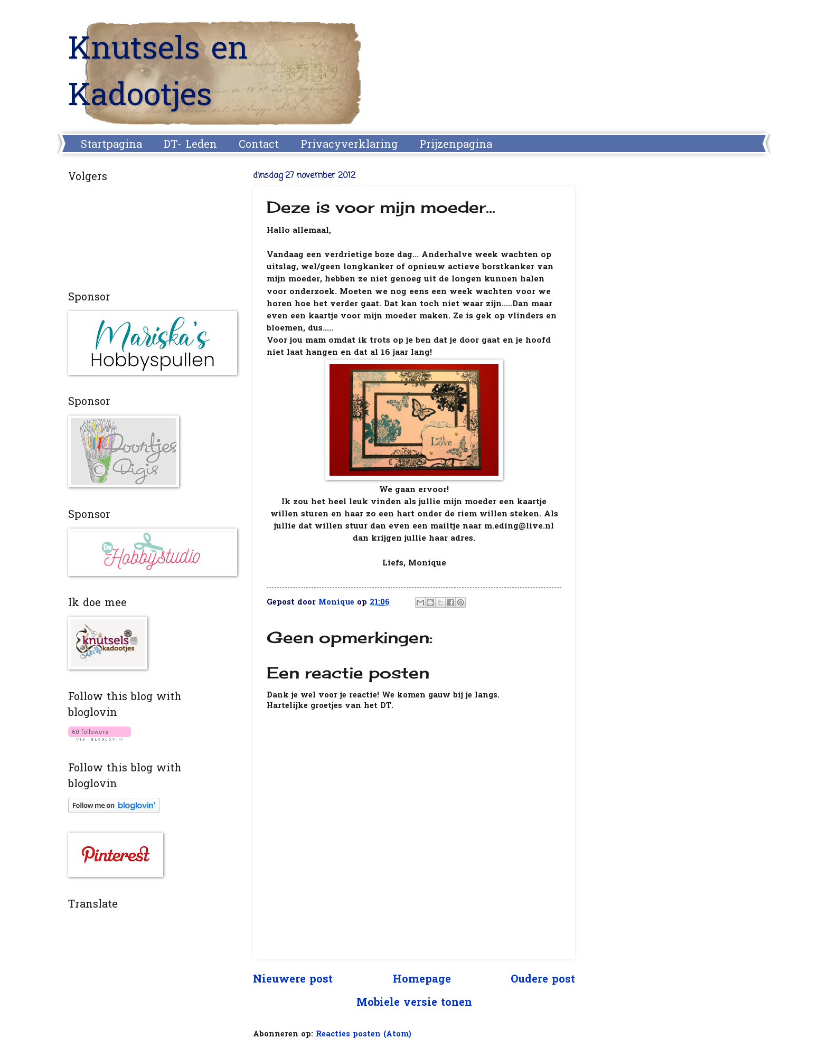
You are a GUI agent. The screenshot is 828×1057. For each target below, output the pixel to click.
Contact (259, 145)
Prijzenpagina (455, 145)
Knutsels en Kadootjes (158, 73)
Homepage (422, 980)
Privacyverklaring (349, 145)
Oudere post (543, 980)
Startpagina (111, 145)
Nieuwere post (293, 980)
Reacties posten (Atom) (363, 1034)
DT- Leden (190, 145)
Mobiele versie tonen (414, 1003)
